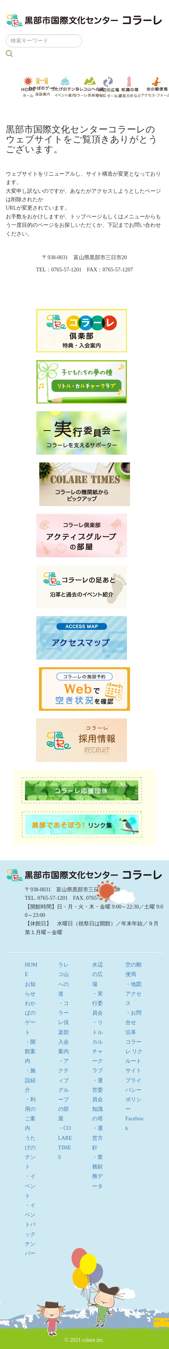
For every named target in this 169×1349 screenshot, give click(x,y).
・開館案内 (30, 1051)
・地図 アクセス (136, 993)
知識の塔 (129, 87)
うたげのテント (65, 86)
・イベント (30, 1185)
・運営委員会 (97, 1090)
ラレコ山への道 (89, 86)
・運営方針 (97, 1137)
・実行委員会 (97, 1003)
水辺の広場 (108, 87)
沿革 (130, 1032)
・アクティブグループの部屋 (63, 1089)
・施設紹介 (30, 1080)
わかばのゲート (42, 86)
